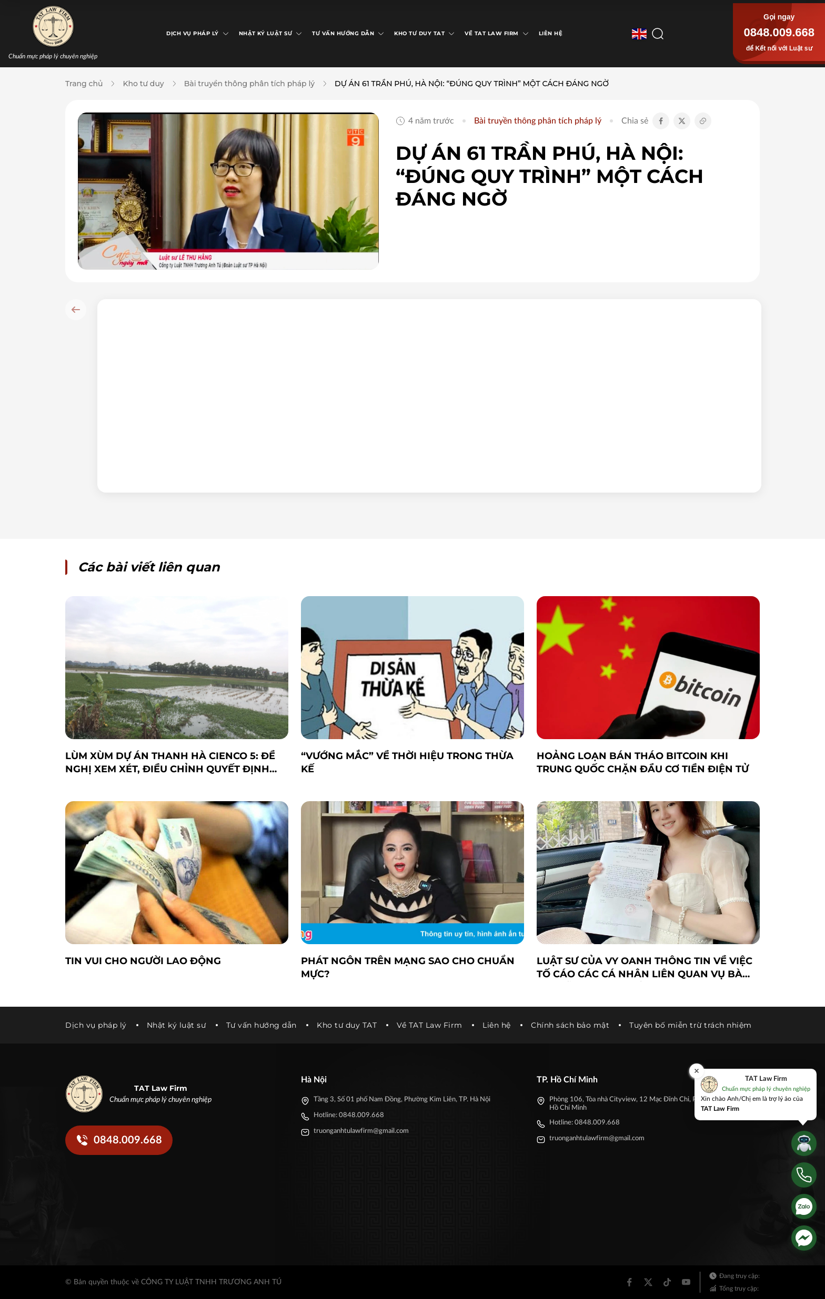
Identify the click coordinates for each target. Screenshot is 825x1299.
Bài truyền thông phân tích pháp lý (249, 83)
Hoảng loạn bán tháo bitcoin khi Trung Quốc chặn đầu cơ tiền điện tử (643, 762)
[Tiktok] (667, 1282)
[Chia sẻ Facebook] (660, 120)
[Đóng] (696, 1070)
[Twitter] (648, 1282)
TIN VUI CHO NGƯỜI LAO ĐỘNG (143, 961)
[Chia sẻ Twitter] (681, 120)
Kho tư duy (143, 83)
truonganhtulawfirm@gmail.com (361, 1131)
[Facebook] (629, 1282)
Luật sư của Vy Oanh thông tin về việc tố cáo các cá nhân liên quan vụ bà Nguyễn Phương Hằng (644, 968)
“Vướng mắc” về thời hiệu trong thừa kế (407, 762)
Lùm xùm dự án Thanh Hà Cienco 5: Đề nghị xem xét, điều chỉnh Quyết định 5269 (170, 763)
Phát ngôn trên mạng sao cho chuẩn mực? (408, 967)
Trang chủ (84, 83)
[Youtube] (686, 1282)
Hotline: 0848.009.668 (349, 1115)
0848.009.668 (778, 32)
